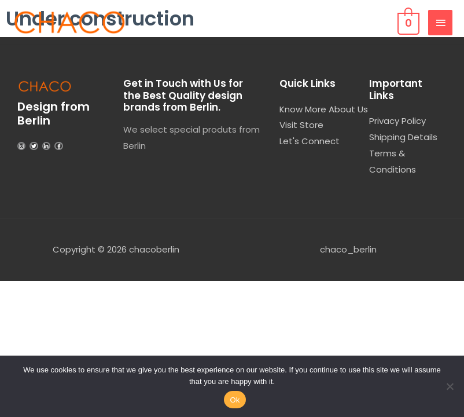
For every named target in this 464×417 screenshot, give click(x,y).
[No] (449, 386)
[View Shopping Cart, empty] (407, 22)
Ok (235, 400)
